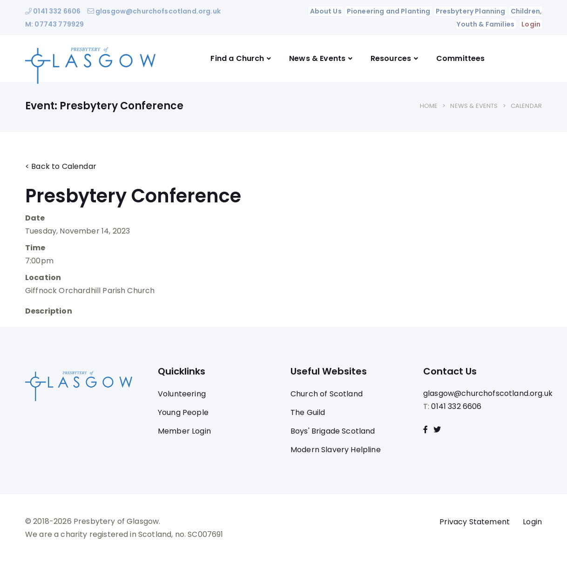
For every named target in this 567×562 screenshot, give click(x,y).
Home (429, 105)
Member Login (184, 431)
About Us (326, 11)
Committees (460, 58)
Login (530, 24)
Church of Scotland (326, 393)
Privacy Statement (474, 521)
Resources (391, 58)
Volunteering (182, 393)
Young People (183, 412)
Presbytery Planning (471, 11)
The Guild (307, 412)
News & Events (317, 58)
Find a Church (237, 58)
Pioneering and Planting (389, 11)
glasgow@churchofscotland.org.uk (154, 11)
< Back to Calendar (60, 166)
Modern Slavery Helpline (335, 449)
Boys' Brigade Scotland (332, 431)
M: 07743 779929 (54, 24)
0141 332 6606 (53, 11)
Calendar (526, 105)
